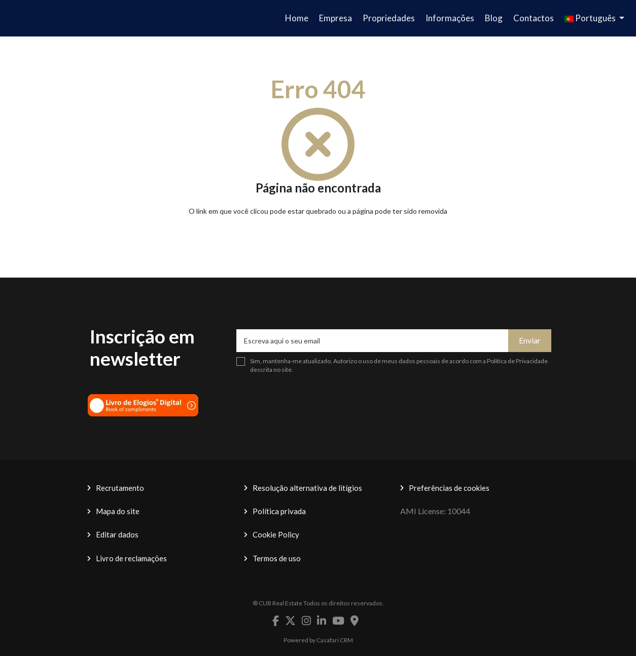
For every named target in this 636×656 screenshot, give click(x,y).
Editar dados (117, 534)
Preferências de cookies (449, 487)
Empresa (335, 18)
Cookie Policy (276, 534)
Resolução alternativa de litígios (307, 487)
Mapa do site (117, 511)
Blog (494, 18)
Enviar (530, 340)
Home (296, 18)
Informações (450, 18)
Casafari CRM (334, 640)
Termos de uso (277, 558)
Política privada (279, 511)
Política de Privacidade (517, 361)
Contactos (533, 18)
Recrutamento (120, 487)
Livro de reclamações (131, 558)
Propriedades (389, 18)
